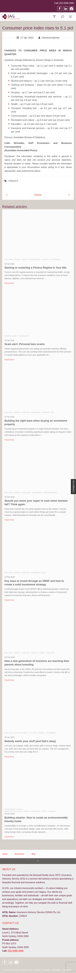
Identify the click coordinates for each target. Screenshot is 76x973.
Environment (9, 809)
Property (45, 412)
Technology (24, 336)
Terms (37, 970)
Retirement (56, 259)
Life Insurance (35, 259)
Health (24, 259)
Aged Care (8, 733)
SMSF (44, 573)
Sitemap (56, 970)
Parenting (50, 653)
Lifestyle (46, 259)
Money (14, 336)
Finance (17, 259)
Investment (35, 412)
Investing (26, 412)
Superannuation (50, 492)
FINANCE (13, 181)
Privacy (46, 970)
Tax (52, 412)
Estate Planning (21, 733)
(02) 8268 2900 (66, 3)
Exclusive (8, 259)
